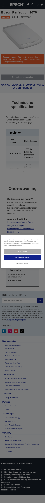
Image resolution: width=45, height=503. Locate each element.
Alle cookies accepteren (22, 257)
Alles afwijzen (22, 251)
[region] (22, 251)
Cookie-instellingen (22, 263)
